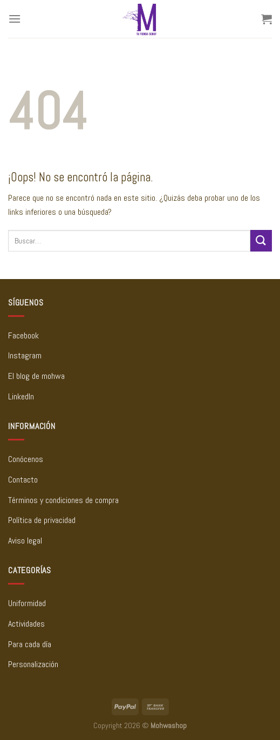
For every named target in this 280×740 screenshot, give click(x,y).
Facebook (23, 335)
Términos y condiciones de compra (63, 500)
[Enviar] (261, 240)
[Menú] (14, 18)
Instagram (25, 355)
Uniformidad (27, 603)
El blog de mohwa (36, 376)
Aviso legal (25, 540)
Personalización (33, 664)
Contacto (23, 479)
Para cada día (29, 644)
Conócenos (25, 459)
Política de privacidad (42, 520)
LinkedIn (21, 396)
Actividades (26, 623)
